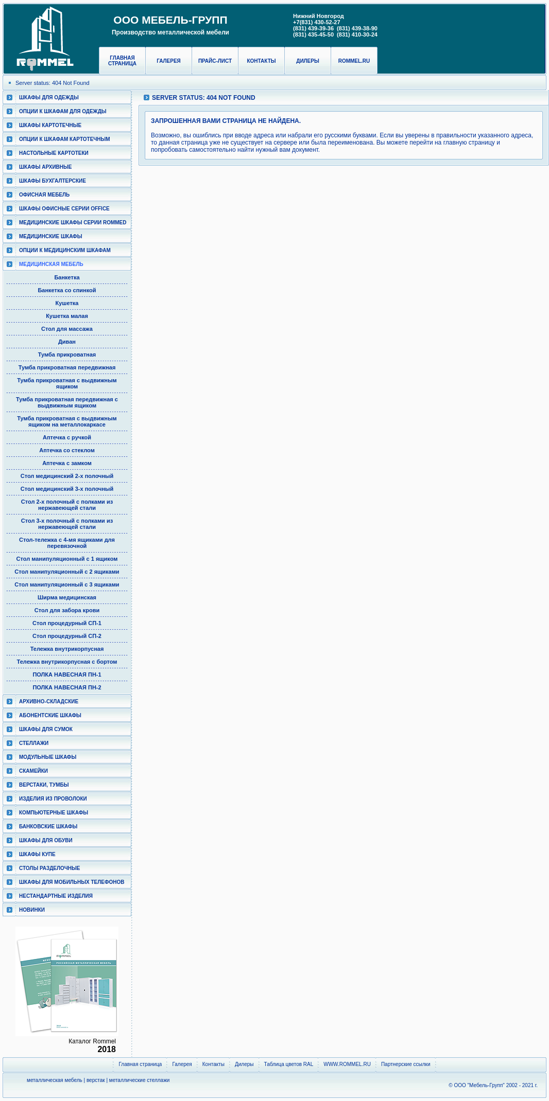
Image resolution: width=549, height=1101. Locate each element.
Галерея (169, 61)
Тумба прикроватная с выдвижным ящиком (66, 383)
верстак (96, 1080)
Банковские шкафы (48, 826)
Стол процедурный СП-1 (66, 623)
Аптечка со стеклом (67, 450)
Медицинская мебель (51, 264)
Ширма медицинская (67, 597)
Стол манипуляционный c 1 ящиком (67, 559)
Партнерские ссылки (406, 1064)
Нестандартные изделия (56, 896)
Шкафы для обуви (46, 840)
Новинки (32, 910)
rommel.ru (354, 61)
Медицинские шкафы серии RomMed (72, 222)
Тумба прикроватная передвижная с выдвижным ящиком (67, 402)
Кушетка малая (67, 316)
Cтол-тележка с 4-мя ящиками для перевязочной (67, 543)
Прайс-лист (215, 61)
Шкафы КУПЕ (37, 854)
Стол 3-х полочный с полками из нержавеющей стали (67, 524)
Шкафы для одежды (49, 97)
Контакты (261, 61)
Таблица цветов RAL (289, 1064)
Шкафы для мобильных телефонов (71, 882)
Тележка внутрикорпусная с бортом (67, 662)
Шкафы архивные (45, 167)
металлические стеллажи (139, 1080)
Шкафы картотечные (50, 125)
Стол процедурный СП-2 (66, 636)
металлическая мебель (54, 1080)
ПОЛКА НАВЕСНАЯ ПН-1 (66, 674)
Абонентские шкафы (50, 715)
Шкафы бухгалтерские (52, 181)
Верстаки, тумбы (43, 785)
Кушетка (67, 303)
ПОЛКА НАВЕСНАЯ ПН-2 (66, 687)
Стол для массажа (67, 329)
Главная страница (122, 60)
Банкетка (66, 277)
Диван (67, 342)
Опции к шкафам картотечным (64, 139)
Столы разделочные (49, 868)
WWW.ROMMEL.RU (347, 1064)
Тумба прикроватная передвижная (67, 367)
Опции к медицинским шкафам (65, 250)
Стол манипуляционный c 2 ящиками (66, 572)
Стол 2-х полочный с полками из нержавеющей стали (67, 505)
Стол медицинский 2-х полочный (67, 476)
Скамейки (33, 771)
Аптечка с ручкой (67, 437)
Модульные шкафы (47, 757)
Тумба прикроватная (67, 354)
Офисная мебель (44, 195)
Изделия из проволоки (53, 799)
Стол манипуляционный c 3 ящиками (66, 584)
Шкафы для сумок (46, 729)
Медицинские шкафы (50, 236)
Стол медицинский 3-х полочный (67, 489)
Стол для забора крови (67, 610)
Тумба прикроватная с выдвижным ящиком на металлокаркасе (66, 421)
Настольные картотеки (54, 153)
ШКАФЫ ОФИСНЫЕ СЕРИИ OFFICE (64, 208)
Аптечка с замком (67, 463)
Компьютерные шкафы (53, 812)
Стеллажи (33, 743)
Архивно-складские (48, 701)
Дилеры (307, 61)
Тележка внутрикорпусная (67, 649)
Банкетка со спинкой (67, 290)
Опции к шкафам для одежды (63, 111)
